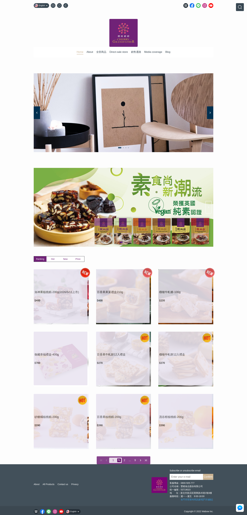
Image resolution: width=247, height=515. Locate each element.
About (37, 484)
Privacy (74, 484)
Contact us (62, 484)
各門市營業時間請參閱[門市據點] (197, 499)
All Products (49, 484)
